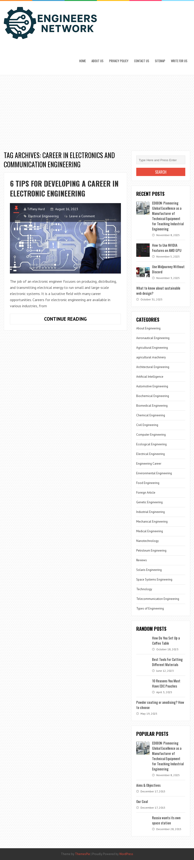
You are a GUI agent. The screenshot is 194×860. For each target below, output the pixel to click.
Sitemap (160, 60)
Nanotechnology (147, 541)
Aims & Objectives (148, 785)
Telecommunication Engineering (157, 599)
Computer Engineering (151, 435)
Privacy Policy (118, 60)
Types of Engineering (150, 608)
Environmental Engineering (154, 473)
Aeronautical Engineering (152, 338)
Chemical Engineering (150, 415)
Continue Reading (79, 319)
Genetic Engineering (149, 502)
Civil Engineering (147, 425)
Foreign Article (145, 493)
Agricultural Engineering (152, 348)
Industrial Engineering (150, 512)
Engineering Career (148, 464)
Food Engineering (147, 483)
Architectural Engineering (152, 367)
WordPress (126, 854)
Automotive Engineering (152, 386)
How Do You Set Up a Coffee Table (166, 640)
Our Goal (142, 801)
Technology (144, 589)
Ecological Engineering (151, 444)
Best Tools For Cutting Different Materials (167, 662)
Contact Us (141, 60)
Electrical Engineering (43, 216)
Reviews (141, 560)
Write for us (179, 60)
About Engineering (148, 328)
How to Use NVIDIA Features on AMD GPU (166, 247)
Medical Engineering (149, 531)
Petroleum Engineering (151, 551)
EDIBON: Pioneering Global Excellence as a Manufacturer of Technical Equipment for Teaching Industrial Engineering (168, 215)
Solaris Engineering (149, 570)
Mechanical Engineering (152, 522)
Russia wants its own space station (166, 820)
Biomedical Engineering (152, 406)
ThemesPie (82, 854)
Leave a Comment (82, 216)
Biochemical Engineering (152, 396)
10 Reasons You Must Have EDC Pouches (166, 683)
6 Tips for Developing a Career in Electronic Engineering (64, 188)
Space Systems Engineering (154, 579)
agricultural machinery (151, 357)
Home (82, 60)
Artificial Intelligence (149, 377)
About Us (97, 60)
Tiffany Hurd (36, 209)
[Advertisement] (97, 110)
